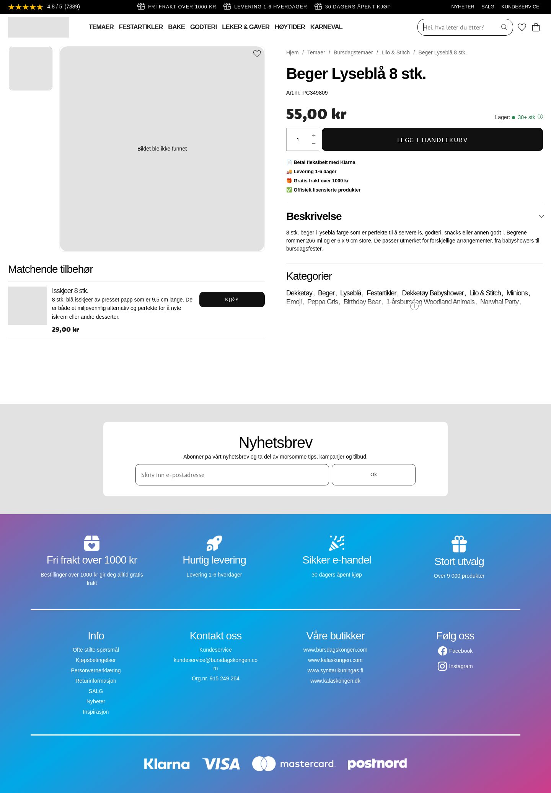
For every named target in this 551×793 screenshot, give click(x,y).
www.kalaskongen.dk (335, 681)
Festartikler (381, 293)
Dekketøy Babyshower (433, 293)
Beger (326, 293)
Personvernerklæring (96, 670)
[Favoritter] (522, 27)
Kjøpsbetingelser (96, 660)
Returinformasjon (95, 681)
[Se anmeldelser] (44, 7)
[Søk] (454, 27)
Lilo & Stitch (395, 52)
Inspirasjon (96, 712)
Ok (373, 474)
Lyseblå (350, 293)
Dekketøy (299, 293)
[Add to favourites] (257, 54)
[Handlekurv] (536, 27)
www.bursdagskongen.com (335, 650)
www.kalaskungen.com (335, 660)
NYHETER (462, 7)
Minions (517, 293)
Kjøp (232, 299)
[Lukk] (541, 216)
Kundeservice (215, 650)
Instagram (461, 666)
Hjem (292, 52)
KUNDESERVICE (521, 7)
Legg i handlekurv (432, 140)
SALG (487, 7)
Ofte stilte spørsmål (96, 650)
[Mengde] (298, 139)
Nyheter (95, 701)
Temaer (316, 52)
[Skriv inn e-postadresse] (232, 474)
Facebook (461, 651)
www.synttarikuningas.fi (336, 670)
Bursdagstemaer (353, 52)
